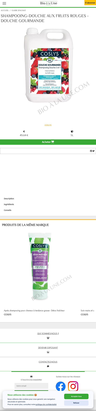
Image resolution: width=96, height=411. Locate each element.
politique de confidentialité (46, 404)
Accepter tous (76, 396)
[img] (91, 151)
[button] (3, 3)
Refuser (76, 403)
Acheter (48, 142)
